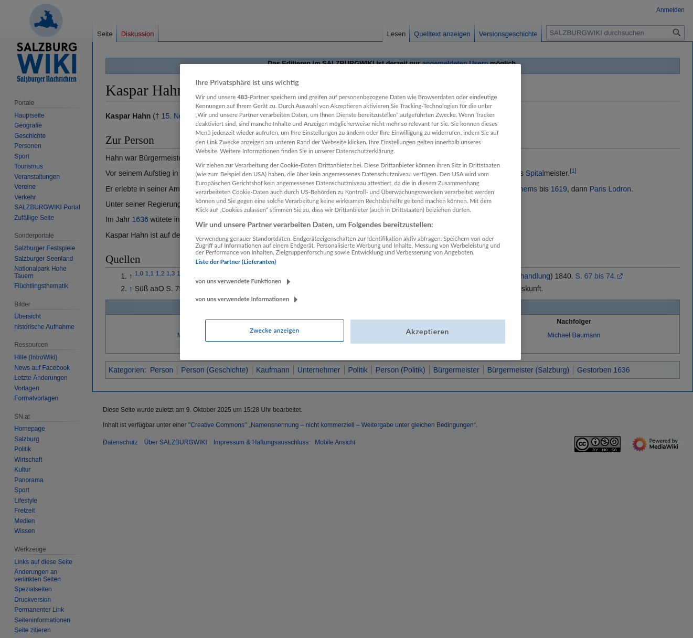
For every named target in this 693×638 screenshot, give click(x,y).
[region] (350, 212)
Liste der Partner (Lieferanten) (236, 261)
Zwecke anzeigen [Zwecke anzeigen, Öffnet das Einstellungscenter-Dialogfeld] (274, 330)
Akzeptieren (427, 331)
